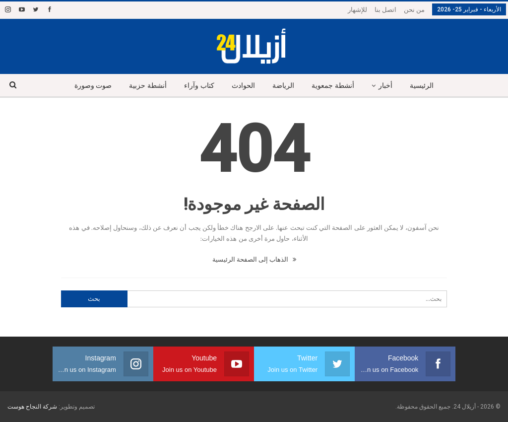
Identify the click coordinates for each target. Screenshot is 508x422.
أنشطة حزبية (148, 85)
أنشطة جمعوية (333, 85)
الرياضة (283, 85)
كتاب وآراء (199, 85)
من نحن (414, 9)
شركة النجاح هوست (32, 406)
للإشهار (357, 9)
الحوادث (243, 85)
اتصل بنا (385, 9)
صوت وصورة (93, 85)
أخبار (385, 85)
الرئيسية (422, 85)
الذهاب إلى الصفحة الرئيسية (254, 259)
